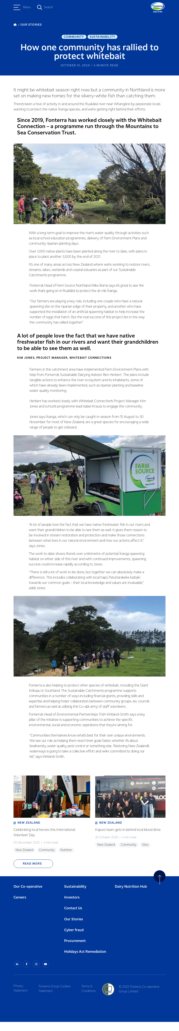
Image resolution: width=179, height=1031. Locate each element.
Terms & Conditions (90, 997)
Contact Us (73, 918)
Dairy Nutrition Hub (131, 896)
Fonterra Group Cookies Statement (56, 997)
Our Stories (73, 929)
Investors (72, 907)
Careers (20, 907)
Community (74, 37)
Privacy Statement (20, 997)
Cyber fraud (74, 939)
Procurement (75, 950)
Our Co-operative (28, 896)
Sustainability (102, 37)
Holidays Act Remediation (85, 961)
